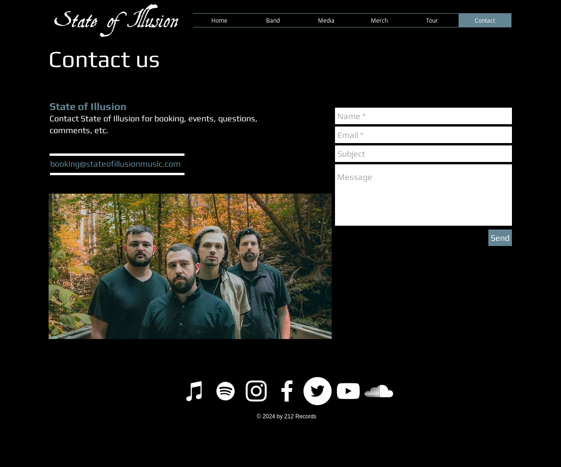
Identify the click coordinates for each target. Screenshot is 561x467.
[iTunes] (195, 391)
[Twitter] (317, 391)
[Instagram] (256, 391)
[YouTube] (348, 391)
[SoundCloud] (379, 391)
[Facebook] (287, 391)
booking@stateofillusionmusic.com (115, 164)
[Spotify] (225, 391)
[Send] (500, 237)
